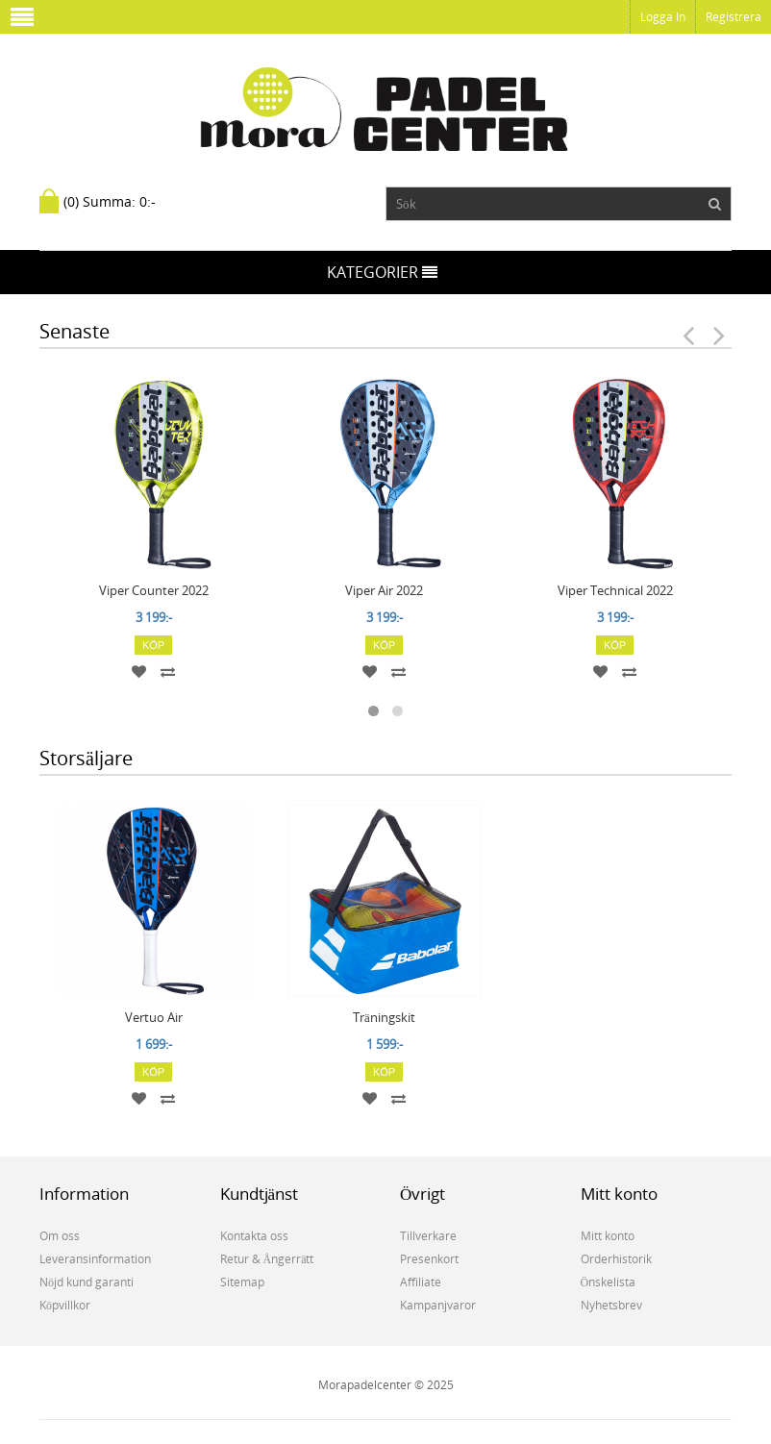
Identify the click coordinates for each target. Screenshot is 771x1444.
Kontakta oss (254, 1236)
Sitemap (242, 1282)
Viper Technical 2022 (615, 590)
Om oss (59, 1236)
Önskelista (608, 1282)
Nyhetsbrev (611, 1305)
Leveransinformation (95, 1259)
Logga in (662, 17)
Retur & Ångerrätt (267, 1259)
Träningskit (384, 1017)
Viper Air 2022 (384, 590)
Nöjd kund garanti (86, 1282)
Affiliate (420, 1282)
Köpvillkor (64, 1305)
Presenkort (429, 1259)
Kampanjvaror (438, 1305)
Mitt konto (607, 1236)
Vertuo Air (154, 1017)
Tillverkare (428, 1236)
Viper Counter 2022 (154, 590)
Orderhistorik (616, 1259)
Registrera (733, 17)
